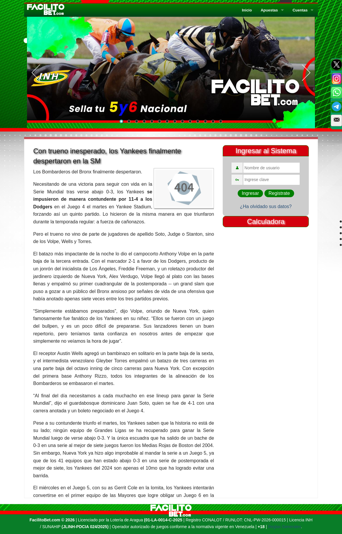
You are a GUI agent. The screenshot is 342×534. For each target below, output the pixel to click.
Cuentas (300, 10)
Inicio (247, 10)
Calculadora (266, 221)
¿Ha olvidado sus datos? (266, 206)
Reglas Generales (284, 526)
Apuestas (269, 10)
